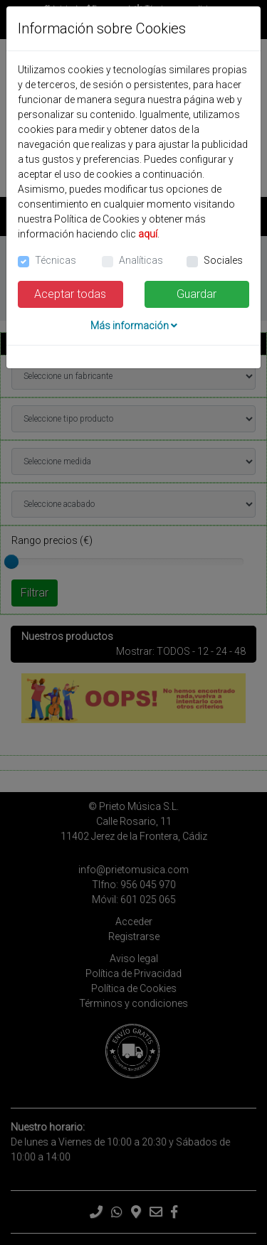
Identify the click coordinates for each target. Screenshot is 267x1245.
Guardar (196, 294)
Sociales (223, 260)
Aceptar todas (70, 294)
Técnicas (55, 260)
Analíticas (141, 260)
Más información (133, 325)
